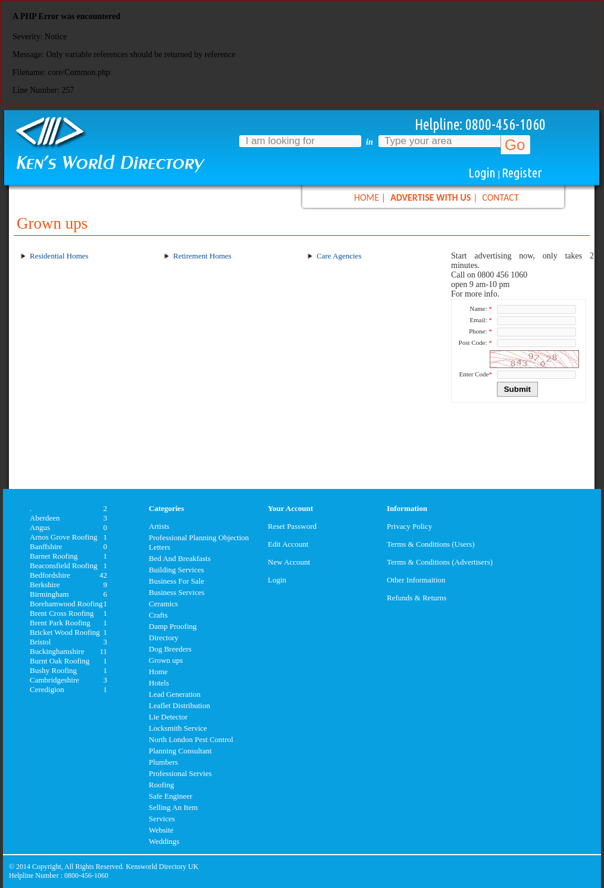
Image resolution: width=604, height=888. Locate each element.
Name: (481, 308)
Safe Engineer (170, 796)
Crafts (158, 614)
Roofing (161, 784)
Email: (481, 319)
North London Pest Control (191, 739)
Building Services (176, 569)
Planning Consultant (180, 750)
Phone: (480, 331)
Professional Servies (180, 773)
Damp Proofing (173, 626)
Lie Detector (168, 716)
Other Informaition (416, 579)
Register (522, 172)
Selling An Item (173, 807)
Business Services (177, 592)
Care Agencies (339, 255)
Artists (159, 526)
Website (161, 829)
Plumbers (163, 762)
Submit (517, 389)
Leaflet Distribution (179, 705)
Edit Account (288, 544)
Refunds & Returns (416, 597)
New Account (289, 561)
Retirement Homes (202, 255)
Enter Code (475, 374)
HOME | (370, 197)
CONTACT (500, 197)
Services (162, 818)
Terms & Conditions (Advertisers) (440, 561)
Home (158, 671)
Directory (164, 637)
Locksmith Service (178, 728)
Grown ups (166, 660)
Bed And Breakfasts (180, 558)
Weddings (164, 841)
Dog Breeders (170, 648)
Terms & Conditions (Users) (431, 544)
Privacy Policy (409, 526)
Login (482, 172)
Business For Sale (176, 581)
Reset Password (292, 526)
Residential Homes (59, 255)
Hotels (159, 682)
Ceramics (163, 603)
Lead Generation (175, 694)
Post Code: (475, 342)
